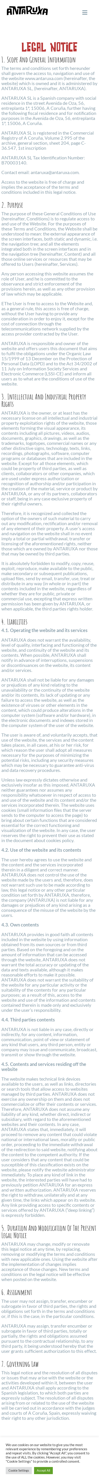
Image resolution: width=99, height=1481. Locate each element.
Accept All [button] (43, 1470)
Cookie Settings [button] (18, 1470)
